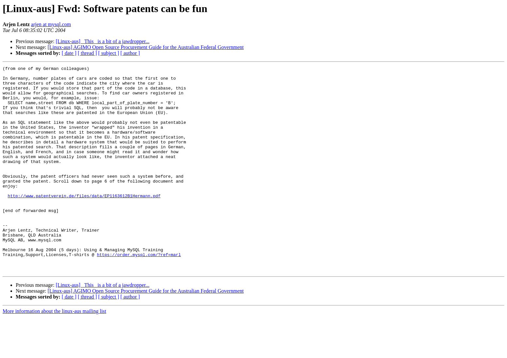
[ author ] (130, 53)
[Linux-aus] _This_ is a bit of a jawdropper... (103, 41)
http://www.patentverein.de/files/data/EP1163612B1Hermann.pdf (84, 222)
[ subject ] (108, 53)
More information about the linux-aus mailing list (54, 352)
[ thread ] (87, 53)
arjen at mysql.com (51, 24)
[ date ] (69, 53)
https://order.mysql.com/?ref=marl (139, 293)
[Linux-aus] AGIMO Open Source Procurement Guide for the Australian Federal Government (146, 47)
